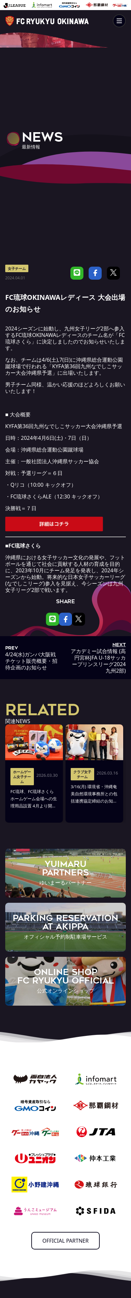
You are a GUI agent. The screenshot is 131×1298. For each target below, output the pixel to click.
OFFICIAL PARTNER (65, 1240)
